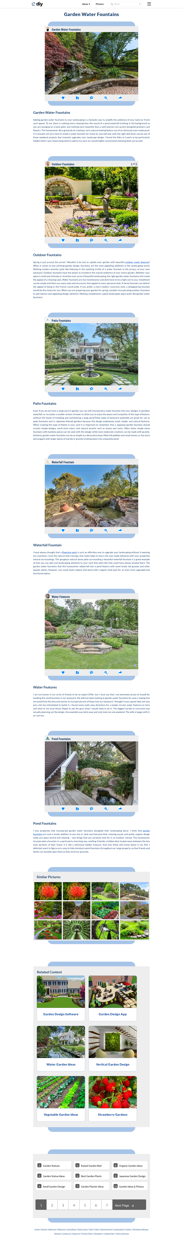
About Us (76, 1233)
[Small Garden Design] (53, 1186)
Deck (91, 1229)
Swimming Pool (106, 1229)
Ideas (86, 4)
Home (37, 1229)
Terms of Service (122, 1233)
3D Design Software (140, 1229)
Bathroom (52, 1229)
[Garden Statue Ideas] (53, 1175)
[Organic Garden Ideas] (130, 1165)
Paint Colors (83, 1229)
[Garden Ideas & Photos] (130, 1186)
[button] (149, 3)
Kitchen (44, 1229)
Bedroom (61, 1229)
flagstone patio (69, 552)
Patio (97, 1229)
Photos (100, 4)
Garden (128, 1229)
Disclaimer (98, 1233)
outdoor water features (137, 262)
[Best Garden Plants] (91, 1175)
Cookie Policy (109, 1233)
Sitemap (57, 1233)
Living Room (72, 1229)
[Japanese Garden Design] (130, 1175)
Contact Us (66, 1233)
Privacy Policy (87, 1233)
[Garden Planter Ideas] (91, 1186)
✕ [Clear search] (139, 4)
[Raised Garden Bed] (91, 1165)
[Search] (126, 4)
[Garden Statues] (53, 1165)
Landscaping (119, 1229)
